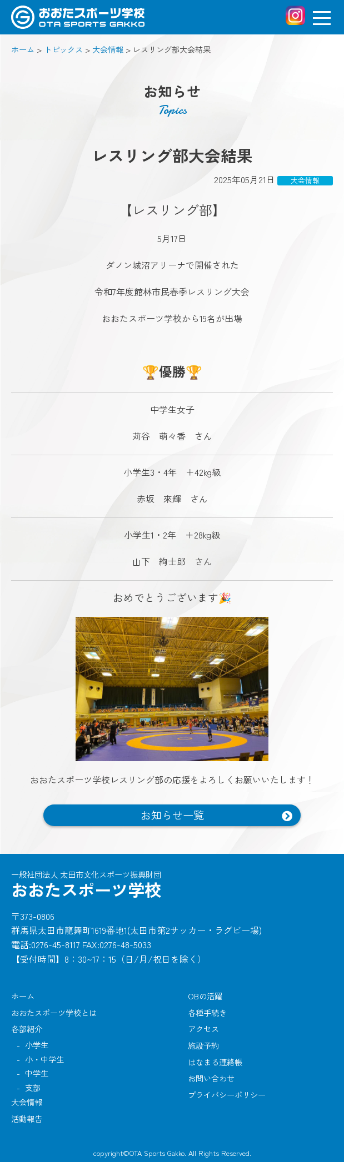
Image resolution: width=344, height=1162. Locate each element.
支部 (33, 1087)
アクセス (203, 1028)
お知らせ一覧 (172, 815)
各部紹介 (26, 1028)
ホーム (22, 996)
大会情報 (26, 1102)
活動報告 (26, 1118)
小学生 (36, 1044)
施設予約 (203, 1045)
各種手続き (207, 1012)
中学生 (36, 1073)
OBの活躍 (205, 996)
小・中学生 (44, 1059)
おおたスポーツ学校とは (54, 1012)
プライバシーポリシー (227, 1094)
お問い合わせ (211, 1078)
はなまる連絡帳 (215, 1062)
